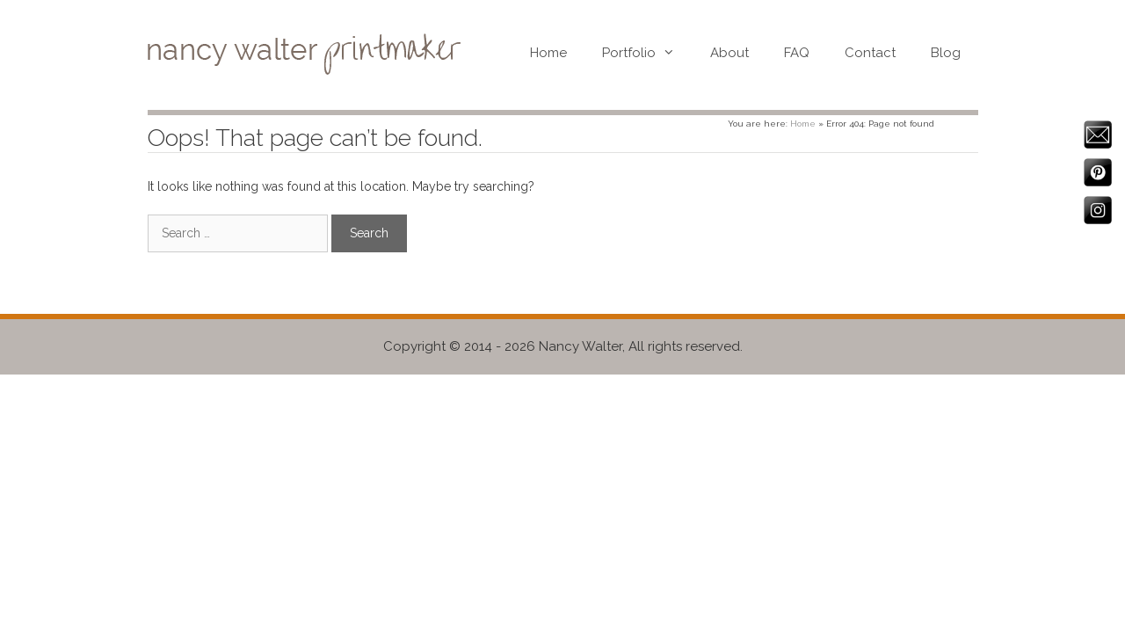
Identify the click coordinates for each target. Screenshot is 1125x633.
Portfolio (647, 52)
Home (548, 53)
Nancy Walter (580, 346)
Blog (946, 53)
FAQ (796, 53)
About (729, 53)
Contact (870, 53)
